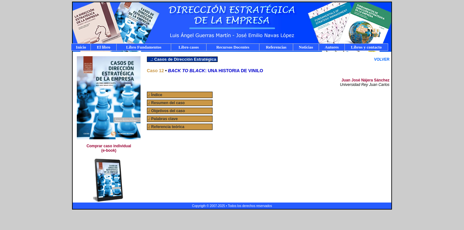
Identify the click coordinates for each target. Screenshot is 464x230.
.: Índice (155, 95)
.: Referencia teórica (166, 127)
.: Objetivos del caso (166, 111)
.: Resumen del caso (166, 103)
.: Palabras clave (163, 119)
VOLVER (381, 59)
